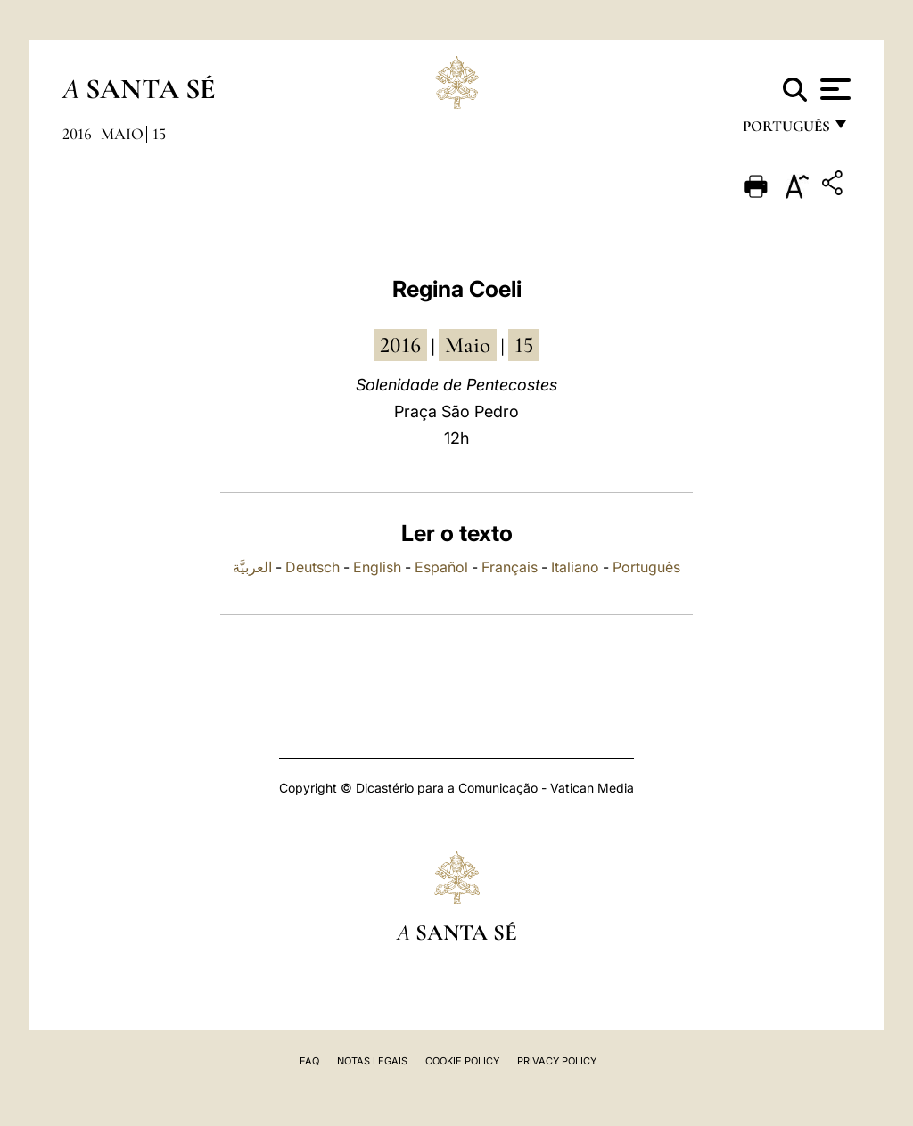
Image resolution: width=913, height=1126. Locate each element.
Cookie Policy (462, 1061)
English (377, 567)
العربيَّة (252, 567)
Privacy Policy (556, 1061)
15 (159, 134)
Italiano (575, 567)
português (785, 131)
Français (509, 567)
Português (646, 567)
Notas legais (372, 1061)
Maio (122, 134)
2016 (77, 134)
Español (441, 567)
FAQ (309, 1061)
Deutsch (312, 567)
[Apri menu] (833, 89)
